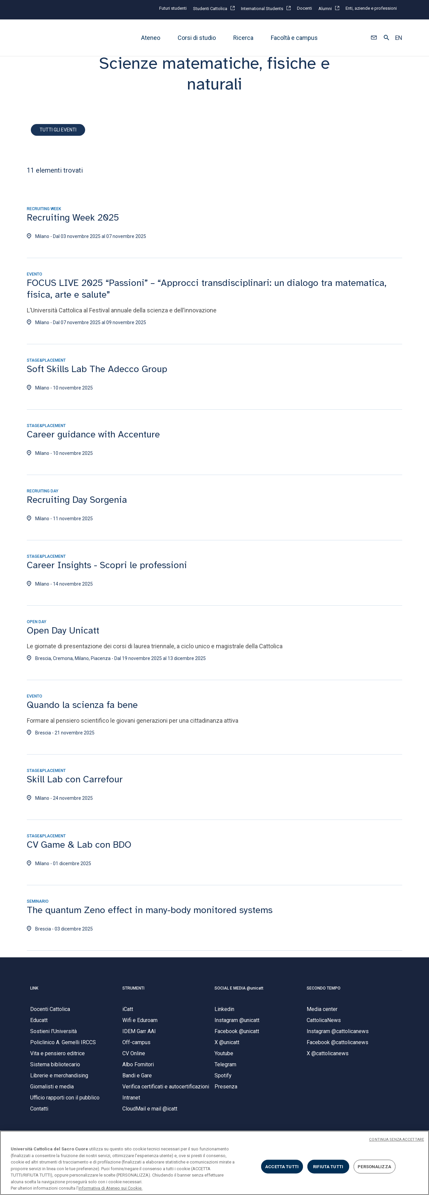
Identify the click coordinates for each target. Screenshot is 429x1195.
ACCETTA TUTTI (282, 1166)
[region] (214, 1163)
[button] (374, 37)
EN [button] (398, 38)
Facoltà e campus (294, 37)
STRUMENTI (133, 992)
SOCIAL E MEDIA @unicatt (238, 992)
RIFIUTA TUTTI (328, 1166)
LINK (34, 992)
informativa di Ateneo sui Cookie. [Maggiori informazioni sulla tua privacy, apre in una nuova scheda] (110, 1188)
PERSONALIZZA (374, 1166)
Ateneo (150, 37)
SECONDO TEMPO (324, 992)
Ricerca (243, 37)
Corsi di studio (197, 37)
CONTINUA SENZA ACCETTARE (396, 1139)
